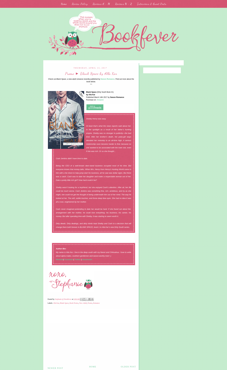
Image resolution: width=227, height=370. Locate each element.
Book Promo (73, 303)
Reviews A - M (101, 4)
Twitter (77, 259)
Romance (96, 303)
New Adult (83, 303)
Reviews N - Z (123, 4)
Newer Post (55, 368)
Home (64, 4)
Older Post (128, 367)
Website (59, 259)
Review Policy (80, 4)
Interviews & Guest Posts (151, 4)
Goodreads (87, 259)
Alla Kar (56, 303)
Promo (90, 303)
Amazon (100, 100)
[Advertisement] (91, 343)
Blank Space (64, 303)
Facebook (68, 259)
